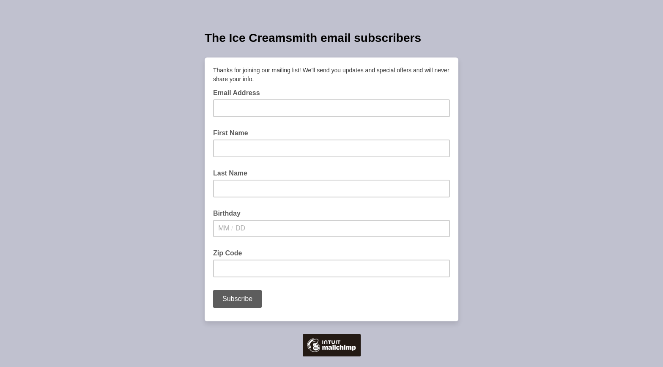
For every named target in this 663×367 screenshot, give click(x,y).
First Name (230, 133)
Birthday (227, 213)
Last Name (230, 173)
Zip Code (227, 253)
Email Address (239, 92)
